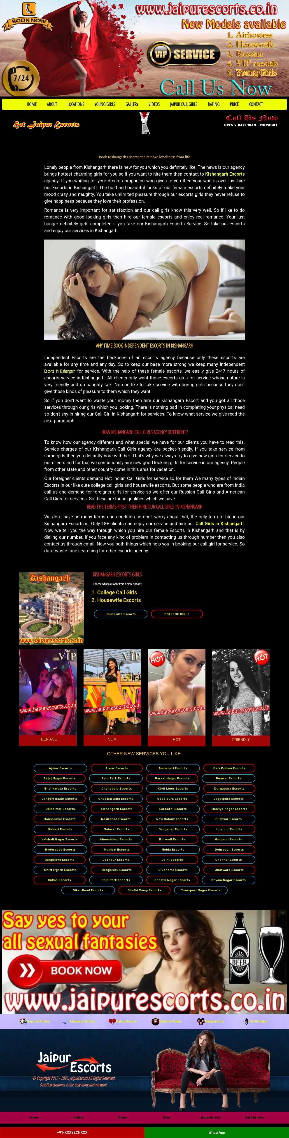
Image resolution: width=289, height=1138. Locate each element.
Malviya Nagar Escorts (229, 809)
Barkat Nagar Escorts (172, 778)
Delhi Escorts (172, 859)
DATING (213, 104)
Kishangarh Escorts (225, 174)
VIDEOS (154, 104)
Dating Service (122, 1021)
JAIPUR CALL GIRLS (183, 104)
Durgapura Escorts (229, 788)
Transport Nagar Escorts (201, 890)
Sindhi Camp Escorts (144, 890)
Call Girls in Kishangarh (220, 523)
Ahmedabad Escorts (116, 839)
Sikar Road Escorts (88, 890)
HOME (32, 104)
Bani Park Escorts (116, 778)
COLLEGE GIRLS (177, 614)
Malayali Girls (210, 1021)
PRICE (234, 104)
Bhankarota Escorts (60, 788)
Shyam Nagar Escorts (228, 880)
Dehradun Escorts (229, 849)
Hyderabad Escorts (60, 849)
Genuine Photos (34, 1021)
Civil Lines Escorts (173, 788)
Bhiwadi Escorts (172, 839)
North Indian (254, 1021)
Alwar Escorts (116, 768)
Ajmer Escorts (60, 768)
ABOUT (52, 104)
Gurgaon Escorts (228, 839)
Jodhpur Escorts (116, 859)
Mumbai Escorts (117, 849)
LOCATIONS (75, 104)
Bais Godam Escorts (229, 768)
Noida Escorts (173, 849)
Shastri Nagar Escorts (172, 880)
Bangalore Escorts (60, 859)
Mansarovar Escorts (60, 819)
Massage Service (78, 1021)
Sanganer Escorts (173, 829)
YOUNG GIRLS (105, 104)
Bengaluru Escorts (117, 870)
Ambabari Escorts (173, 768)
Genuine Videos (166, 1021)
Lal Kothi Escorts (173, 809)
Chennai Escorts (228, 859)
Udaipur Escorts (229, 829)
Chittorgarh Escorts (60, 870)
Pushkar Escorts (228, 819)
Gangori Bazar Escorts (60, 798)
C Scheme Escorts (173, 870)
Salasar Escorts (116, 829)
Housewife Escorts (120, 614)
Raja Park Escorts (116, 880)
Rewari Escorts (60, 829)
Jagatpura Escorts (229, 798)
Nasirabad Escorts (116, 819)
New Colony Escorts (172, 819)
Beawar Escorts (228, 778)
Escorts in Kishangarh (59, 371)
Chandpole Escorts (116, 788)
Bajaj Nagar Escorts (60, 778)
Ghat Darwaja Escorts (115, 798)
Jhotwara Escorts (229, 870)
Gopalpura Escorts (172, 798)
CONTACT (256, 104)
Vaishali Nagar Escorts (59, 839)
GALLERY (132, 104)
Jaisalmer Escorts (60, 809)
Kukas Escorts (59, 880)
